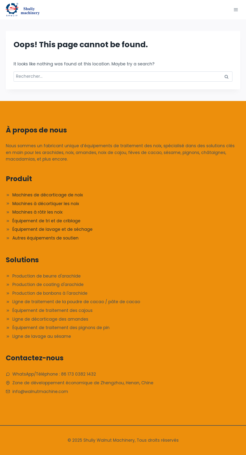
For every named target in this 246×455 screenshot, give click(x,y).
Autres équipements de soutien (45, 238)
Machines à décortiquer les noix (45, 204)
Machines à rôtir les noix (37, 212)
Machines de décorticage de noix (47, 195)
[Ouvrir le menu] (235, 9)
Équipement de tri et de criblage (46, 221)
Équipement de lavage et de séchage (52, 229)
